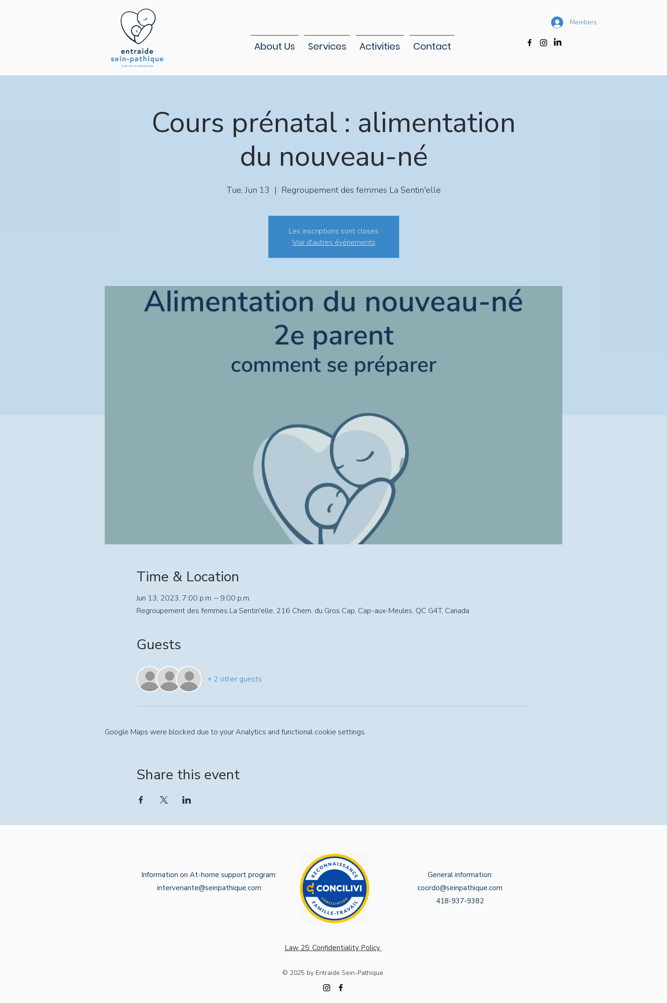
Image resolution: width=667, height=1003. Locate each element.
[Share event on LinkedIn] (186, 800)
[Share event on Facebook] (140, 800)
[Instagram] (543, 42)
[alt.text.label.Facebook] (529, 42)
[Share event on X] (163, 800)
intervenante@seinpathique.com (209, 888)
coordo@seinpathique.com (459, 888)
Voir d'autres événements (333, 242)
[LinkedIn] (557, 42)
